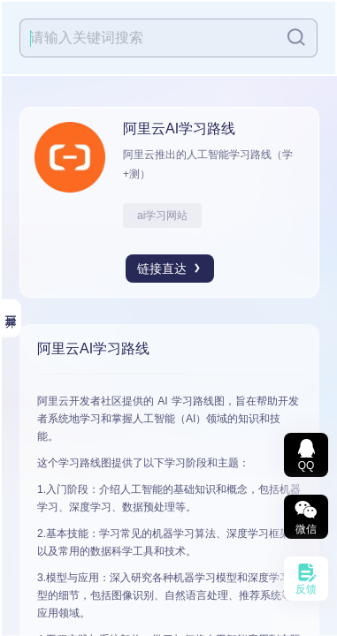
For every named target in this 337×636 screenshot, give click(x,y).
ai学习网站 (162, 215)
